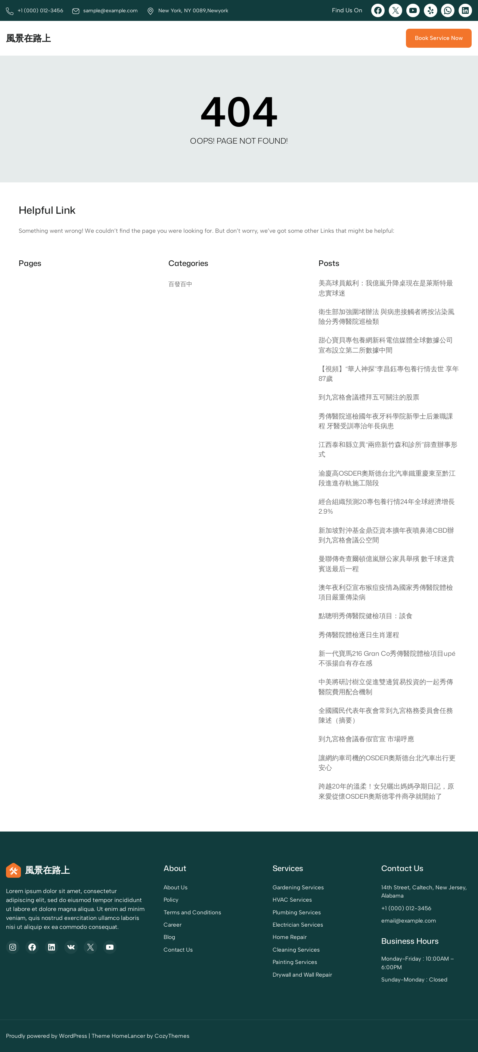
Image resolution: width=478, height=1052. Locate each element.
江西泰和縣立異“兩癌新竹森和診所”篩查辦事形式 (388, 449)
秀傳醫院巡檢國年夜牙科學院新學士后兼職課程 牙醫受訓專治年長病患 (386, 420)
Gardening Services (298, 887)
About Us (175, 887)
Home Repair (290, 937)
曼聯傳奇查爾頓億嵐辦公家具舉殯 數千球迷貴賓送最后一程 (386, 563)
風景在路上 (28, 38)
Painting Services (295, 962)
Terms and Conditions (192, 912)
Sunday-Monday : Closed (414, 979)
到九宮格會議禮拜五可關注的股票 (369, 397)
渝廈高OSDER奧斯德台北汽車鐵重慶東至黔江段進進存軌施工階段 (387, 478)
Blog (169, 937)
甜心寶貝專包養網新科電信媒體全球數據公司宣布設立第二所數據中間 (386, 344)
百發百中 (180, 284)
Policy (171, 899)
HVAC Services (292, 899)
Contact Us (178, 949)
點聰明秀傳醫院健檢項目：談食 (366, 615)
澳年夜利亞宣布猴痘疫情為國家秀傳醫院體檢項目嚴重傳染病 (386, 592)
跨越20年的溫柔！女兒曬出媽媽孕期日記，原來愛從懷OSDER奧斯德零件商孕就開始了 (386, 791)
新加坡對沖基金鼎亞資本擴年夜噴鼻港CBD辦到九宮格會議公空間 (386, 535)
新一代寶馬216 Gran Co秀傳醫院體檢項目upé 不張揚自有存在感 (387, 658)
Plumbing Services (297, 912)
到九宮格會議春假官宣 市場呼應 (366, 738)
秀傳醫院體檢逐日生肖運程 (359, 634)
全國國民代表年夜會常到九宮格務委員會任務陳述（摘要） (386, 715)
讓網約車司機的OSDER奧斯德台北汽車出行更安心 (387, 762)
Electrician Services (298, 924)
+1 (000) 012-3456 (406, 908)
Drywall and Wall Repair (302, 974)
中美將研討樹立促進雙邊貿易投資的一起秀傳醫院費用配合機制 (386, 686)
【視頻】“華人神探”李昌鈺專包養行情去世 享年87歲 (389, 373)
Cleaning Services (296, 949)
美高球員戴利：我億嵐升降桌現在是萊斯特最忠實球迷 (386, 287)
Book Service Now (439, 38)
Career (172, 924)
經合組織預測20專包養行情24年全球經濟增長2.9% (387, 506)
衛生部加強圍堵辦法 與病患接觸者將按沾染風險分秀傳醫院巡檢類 (386, 316)
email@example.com (408, 920)
